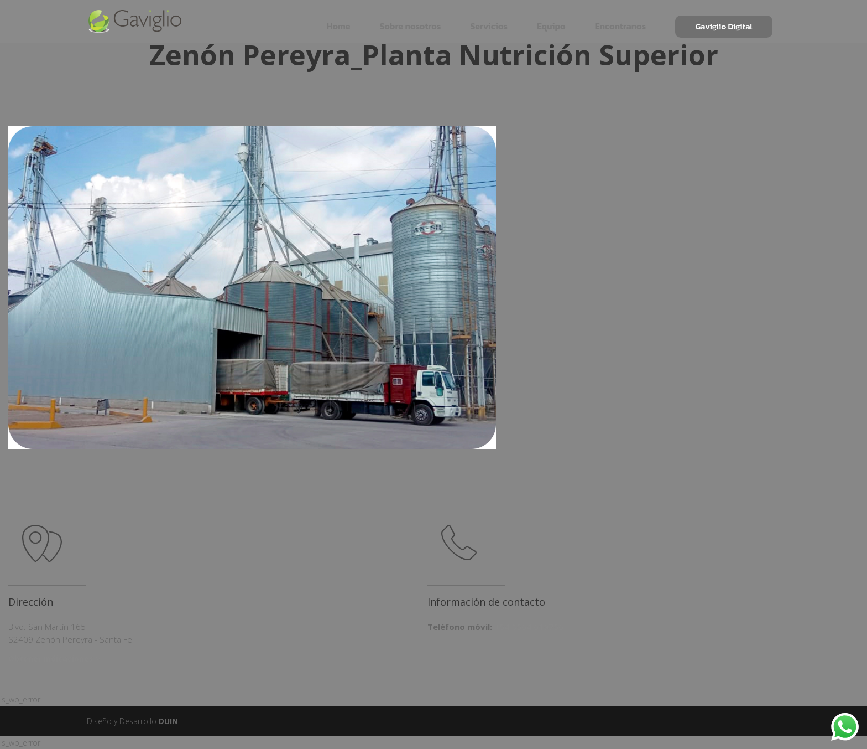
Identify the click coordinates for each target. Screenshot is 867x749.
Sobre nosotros (410, 20)
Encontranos (620, 20)
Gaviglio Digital (723, 21)
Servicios (488, 20)
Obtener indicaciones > (54, 658)
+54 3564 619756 (528, 626)
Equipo (551, 20)
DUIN (168, 721)
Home (339, 20)
